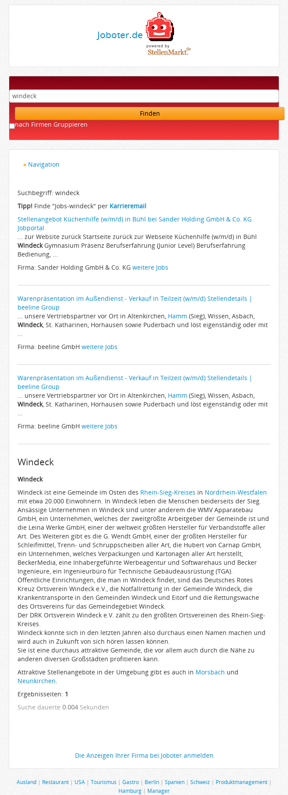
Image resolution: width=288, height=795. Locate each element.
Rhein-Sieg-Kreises (168, 492)
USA (80, 781)
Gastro (130, 781)
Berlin (152, 781)
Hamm (177, 316)
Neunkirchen (37, 681)
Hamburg (130, 790)
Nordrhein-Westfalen (236, 492)
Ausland (26, 781)
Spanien (175, 781)
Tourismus (104, 781)
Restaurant (55, 781)
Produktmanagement (241, 781)
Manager (158, 790)
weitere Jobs (150, 267)
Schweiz (200, 781)
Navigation (44, 164)
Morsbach (210, 672)
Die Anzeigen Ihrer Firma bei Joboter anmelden (144, 755)
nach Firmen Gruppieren (51, 124)
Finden (150, 113)
